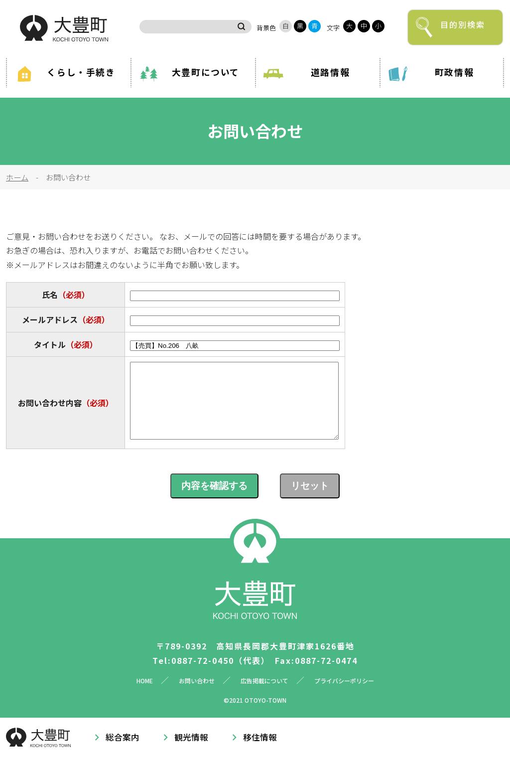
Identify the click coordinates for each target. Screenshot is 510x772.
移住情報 (260, 752)
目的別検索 (462, 24)
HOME (144, 695)
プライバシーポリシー (344, 695)
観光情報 (191, 752)
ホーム (17, 176)
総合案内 (122, 752)
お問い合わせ (197, 695)
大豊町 (64, 28)
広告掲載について (264, 695)
